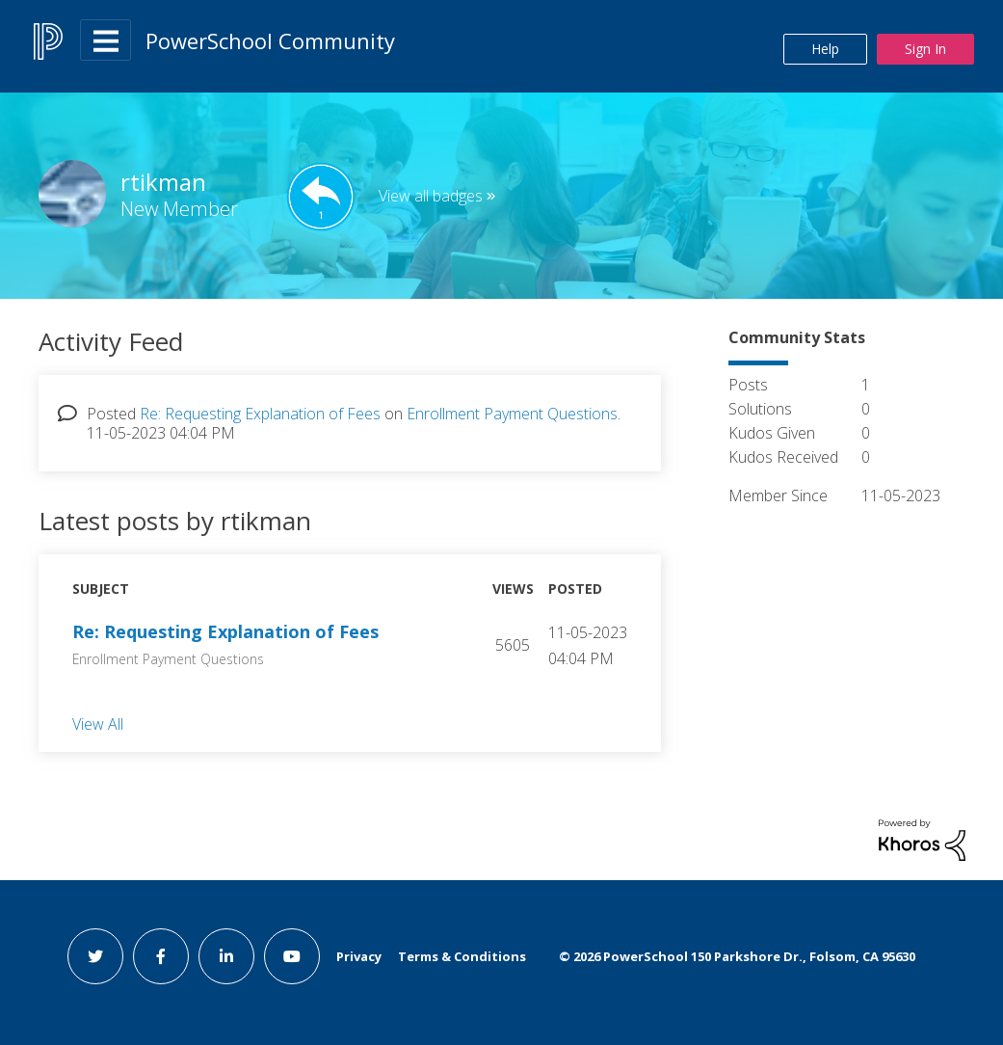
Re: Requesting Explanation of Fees (260, 413)
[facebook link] (161, 956)
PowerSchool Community (270, 40)
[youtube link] (292, 956)
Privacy (359, 956)
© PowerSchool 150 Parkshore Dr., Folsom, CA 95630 (737, 956)
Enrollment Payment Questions (512, 413)
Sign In (925, 49)
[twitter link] (95, 956)
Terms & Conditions (462, 956)
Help (825, 49)
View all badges (431, 195)
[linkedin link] (226, 956)
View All (97, 723)
